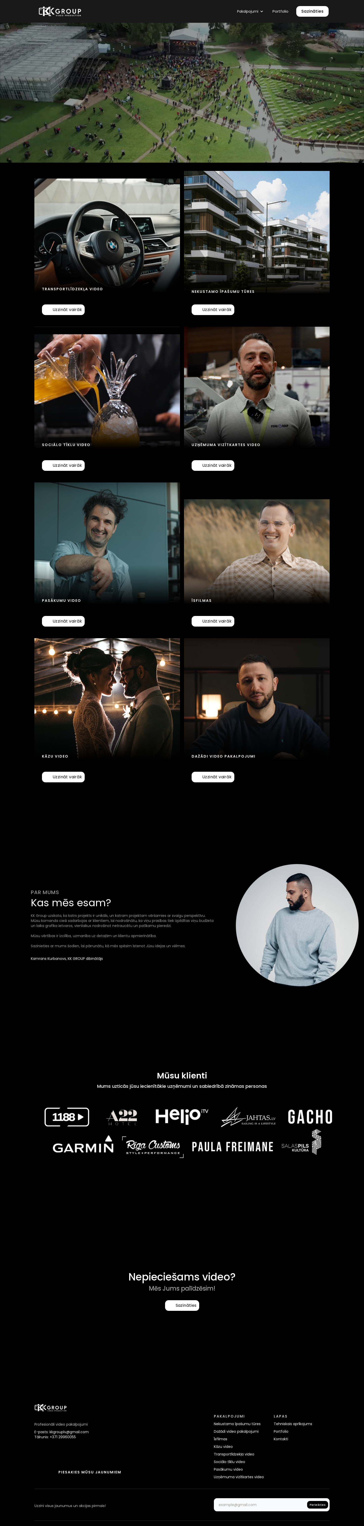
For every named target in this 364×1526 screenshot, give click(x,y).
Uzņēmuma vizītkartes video (239, 1476)
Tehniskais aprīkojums (293, 1423)
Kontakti (281, 1439)
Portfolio (280, 11)
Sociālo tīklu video (229, 1461)
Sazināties (312, 11)
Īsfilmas (220, 1439)
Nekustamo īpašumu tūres (237, 1423)
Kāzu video (223, 1446)
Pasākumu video (228, 1469)
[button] (250, 11)
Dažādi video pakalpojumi (236, 1431)
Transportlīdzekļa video (234, 1454)
